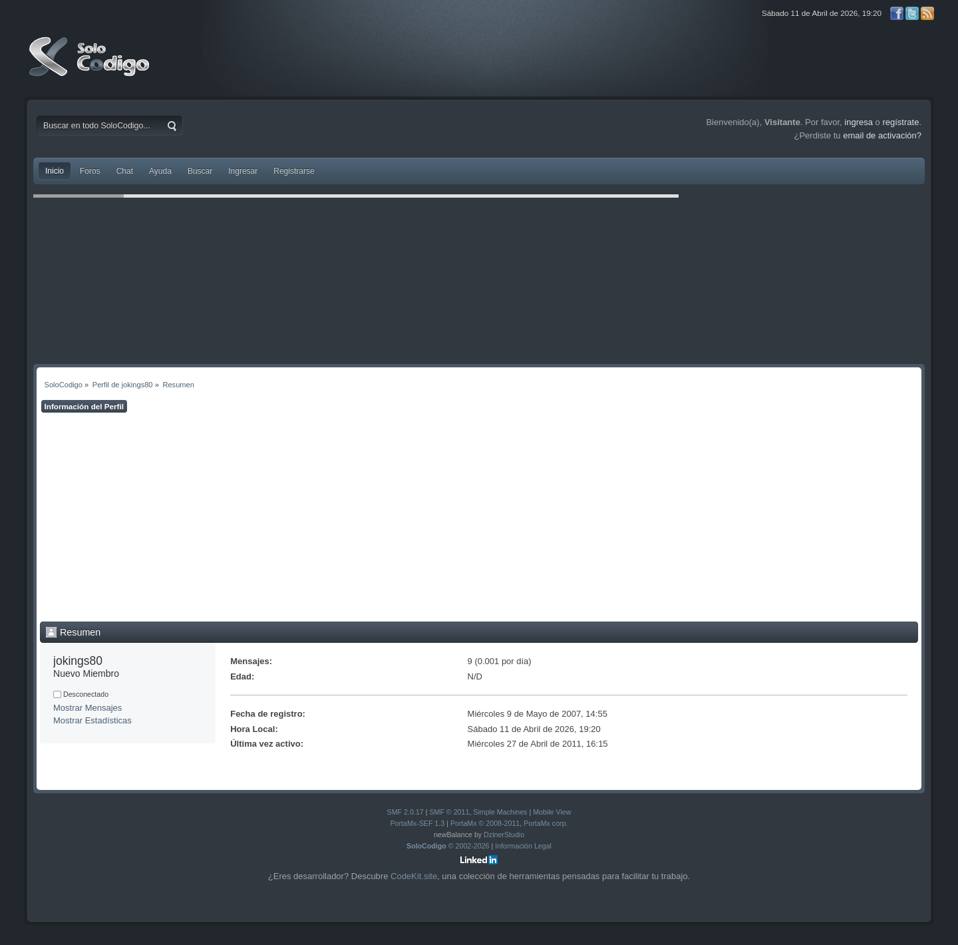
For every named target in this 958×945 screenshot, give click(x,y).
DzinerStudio (504, 835)
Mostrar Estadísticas (92, 720)
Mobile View (552, 812)
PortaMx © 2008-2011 (485, 823)
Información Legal (523, 846)
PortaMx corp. (545, 823)
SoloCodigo (90, 66)
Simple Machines (500, 812)
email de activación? (882, 135)
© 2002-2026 (448, 846)
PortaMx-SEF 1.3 (417, 823)
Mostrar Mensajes (87, 708)
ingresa (858, 122)
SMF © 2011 (449, 812)
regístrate (900, 122)
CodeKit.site (414, 876)
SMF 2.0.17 (405, 812)
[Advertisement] (479, 517)
